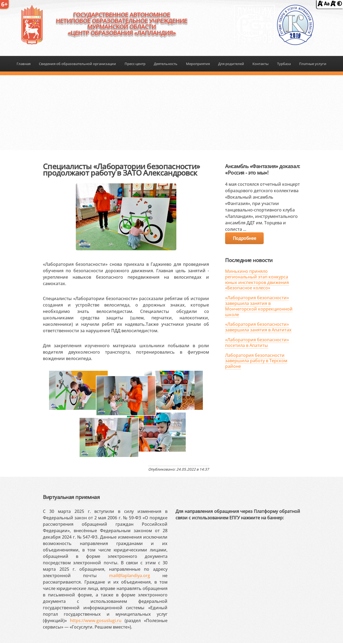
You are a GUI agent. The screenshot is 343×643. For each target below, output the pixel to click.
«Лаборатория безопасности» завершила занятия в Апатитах (258, 327)
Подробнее (244, 238)
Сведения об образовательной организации (77, 63)
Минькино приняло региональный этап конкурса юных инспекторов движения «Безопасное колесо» (257, 279)
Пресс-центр (135, 63)
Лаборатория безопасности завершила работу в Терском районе (256, 360)
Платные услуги (312, 63)
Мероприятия (198, 63)
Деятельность (165, 63)
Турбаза (284, 63)
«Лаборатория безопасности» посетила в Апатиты (257, 342)
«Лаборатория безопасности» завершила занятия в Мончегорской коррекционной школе (259, 306)
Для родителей (231, 63)
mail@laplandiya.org (129, 575)
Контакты (260, 63)
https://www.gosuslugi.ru (95, 620)
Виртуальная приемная (71, 497)
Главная (24, 63)
